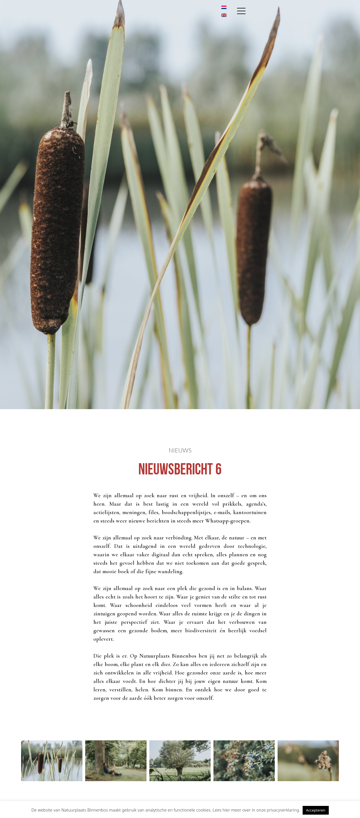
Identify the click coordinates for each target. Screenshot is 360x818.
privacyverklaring (283, 810)
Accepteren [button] (315, 810)
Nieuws (180, 450)
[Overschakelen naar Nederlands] (313, 10)
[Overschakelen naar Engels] (313, 17)
